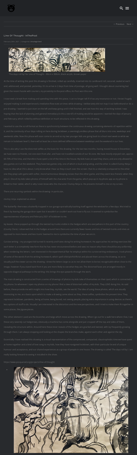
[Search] (121, 8)
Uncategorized (35, 41)
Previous (120, 24)
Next (129, 24)
